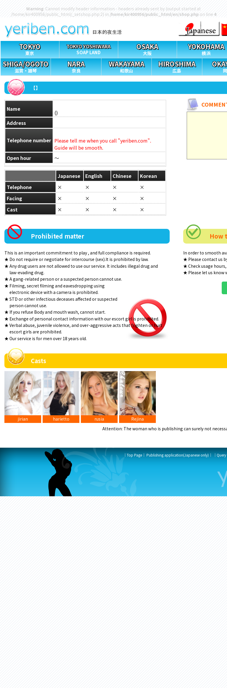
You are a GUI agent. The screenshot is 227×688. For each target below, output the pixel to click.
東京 (30, 49)
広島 (177, 66)
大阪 (147, 49)
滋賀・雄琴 (26, 66)
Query (221, 454)
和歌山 (126, 66)
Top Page (134, 454)
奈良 (76, 66)
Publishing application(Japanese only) (177, 454)
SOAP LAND (88, 48)
